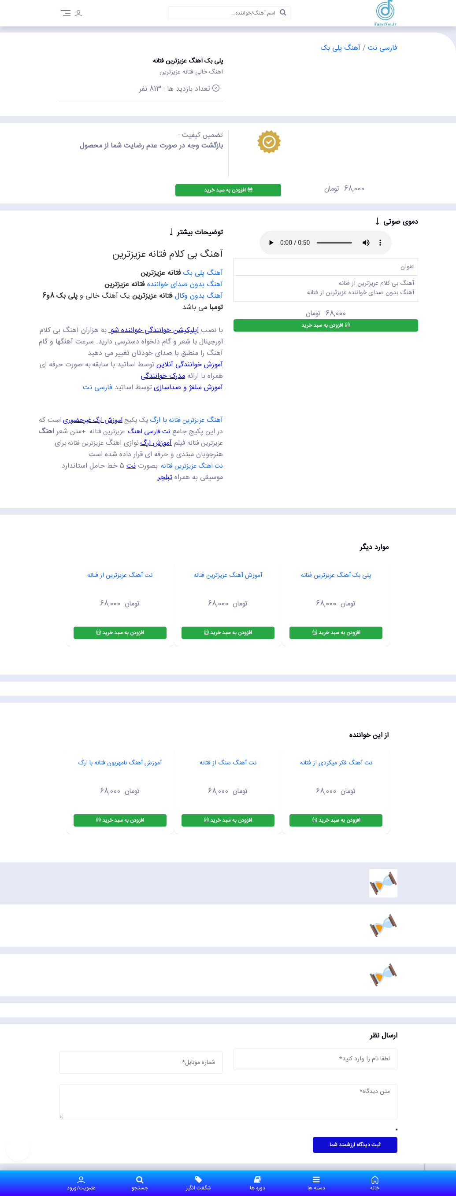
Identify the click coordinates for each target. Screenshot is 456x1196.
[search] (283, 13)
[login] (78, 14)
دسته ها (316, 1183)
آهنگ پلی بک (340, 48)
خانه (374, 1183)
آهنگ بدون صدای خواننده (185, 285)
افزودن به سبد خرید (228, 190)
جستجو (140, 1183)
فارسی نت (381, 48)
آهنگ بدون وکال (199, 296)
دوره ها (257, 1183)
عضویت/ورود (81, 1183)
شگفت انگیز (198, 1183)
